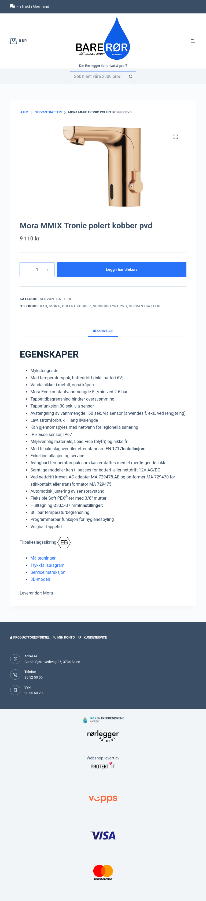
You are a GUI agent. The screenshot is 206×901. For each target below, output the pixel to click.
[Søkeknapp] (131, 76)
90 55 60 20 (33, 693)
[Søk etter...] (98, 76)
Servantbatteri (55, 299)
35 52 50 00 (33, 677)
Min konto (64, 637)
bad (43, 306)
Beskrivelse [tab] (103, 331)
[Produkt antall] (37, 269)
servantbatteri (144, 306)
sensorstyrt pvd (110, 306)
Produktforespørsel (29, 637)
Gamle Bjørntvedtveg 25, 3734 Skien (52, 662)
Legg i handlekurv (122, 269)
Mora (54, 306)
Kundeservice (92, 637)
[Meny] (193, 41)
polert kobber (76, 306)
